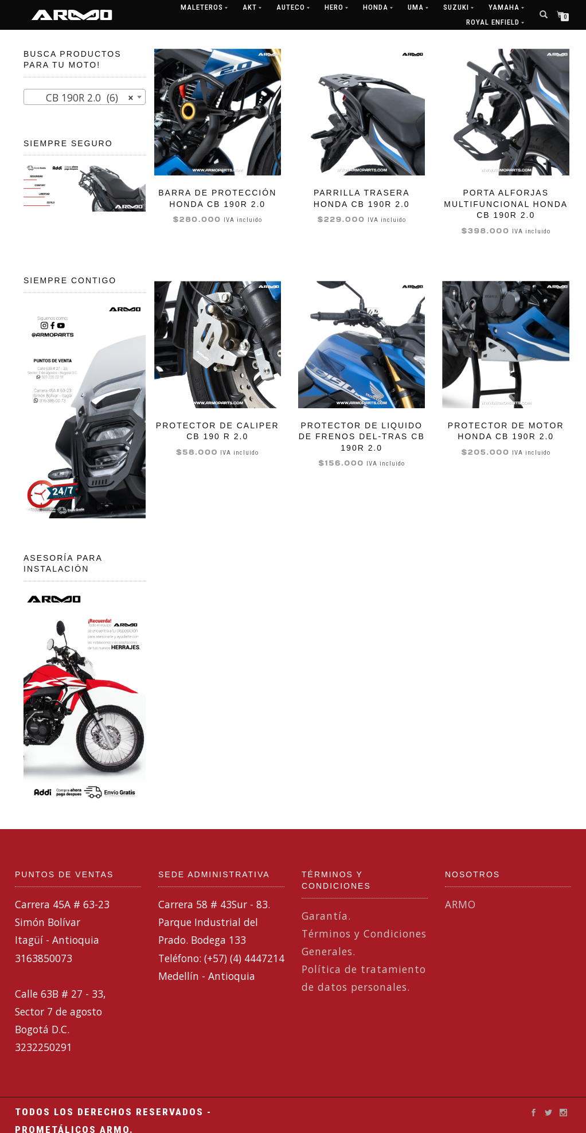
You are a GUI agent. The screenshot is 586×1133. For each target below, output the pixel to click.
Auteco (290, 7)
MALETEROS (202, 7)
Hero (334, 7)
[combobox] (85, 97)
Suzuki (456, 7)
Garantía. (326, 916)
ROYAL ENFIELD (492, 22)
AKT (250, 7)
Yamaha (504, 7)
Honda (375, 7)
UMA (416, 7)
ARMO (460, 904)
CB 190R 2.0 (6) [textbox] (81, 97)
